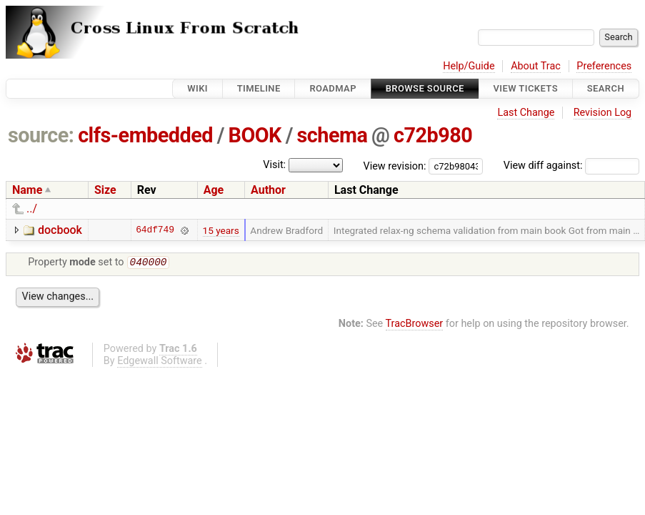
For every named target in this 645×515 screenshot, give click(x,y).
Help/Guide (468, 66)
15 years (221, 230)
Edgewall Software (159, 362)
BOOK (255, 135)
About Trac (536, 66)
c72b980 (433, 135)
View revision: (395, 166)
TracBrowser (415, 325)
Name (27, 190)
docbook (60, 230)
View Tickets (526, 88)
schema (332, 135)
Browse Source (425, 88)
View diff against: (571, 166)
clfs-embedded (145, 135)
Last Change (525, 113)
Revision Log (603, 113)
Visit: (274, 165)
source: (41, 135)
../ (31, 208)
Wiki (197, 88)
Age (214, 190)
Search (605, 88)
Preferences (603, 66)
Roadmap (332, 88)
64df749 (155, 230)
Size (105, 190)
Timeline (259, 88)
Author (268, 190)
